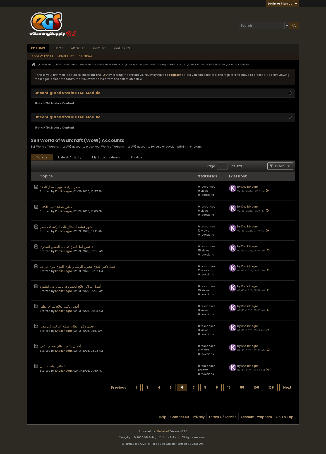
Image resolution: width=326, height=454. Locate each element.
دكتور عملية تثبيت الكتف (56, 207)
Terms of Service (223, 417)
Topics (41, 157)
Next (287, 387)
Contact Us (179, 417)
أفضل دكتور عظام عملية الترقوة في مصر (67, 326)
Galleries (122, 48)
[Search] (264, 25)
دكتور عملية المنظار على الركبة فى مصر (66, 227)
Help (162, 417)
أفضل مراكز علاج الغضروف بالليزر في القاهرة (70, 286)
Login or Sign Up (282, 3)
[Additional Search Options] (287, 25)
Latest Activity (69, 157)
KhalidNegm (63, 191)
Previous (118, 387)
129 (271, 387)
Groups (99, 48)
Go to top (284, 417)
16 (228, 387)
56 (242, 387)
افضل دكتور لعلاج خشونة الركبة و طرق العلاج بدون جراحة (78, 266)
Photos (136, 157)
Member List (66, 56)
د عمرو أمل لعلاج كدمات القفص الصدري (66, 246)
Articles (78, 48)
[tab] (42, 157)
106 (256, 387)
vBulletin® (163, 431)
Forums (38, 48)
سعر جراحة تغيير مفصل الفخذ (60, 187)
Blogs (58, 48)
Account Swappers (256, 417)
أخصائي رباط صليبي (53, 366)
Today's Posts (42, 56)
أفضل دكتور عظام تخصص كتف (60, 346)
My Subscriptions (106, 157)
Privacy (199, 417)
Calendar (85, 56)
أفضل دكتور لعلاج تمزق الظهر (59, 306)
